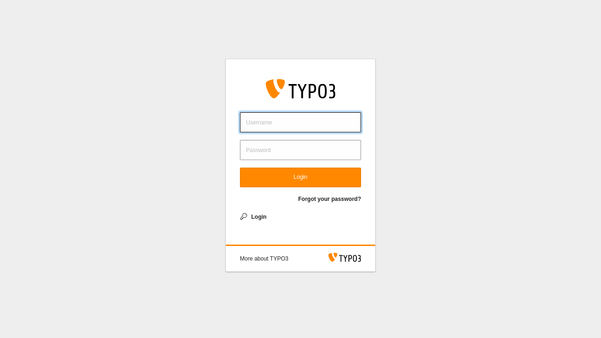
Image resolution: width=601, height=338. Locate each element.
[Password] (300, 150)
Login (300, 177)
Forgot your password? (329, 199)
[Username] (300, 122)
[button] (264, 258)
